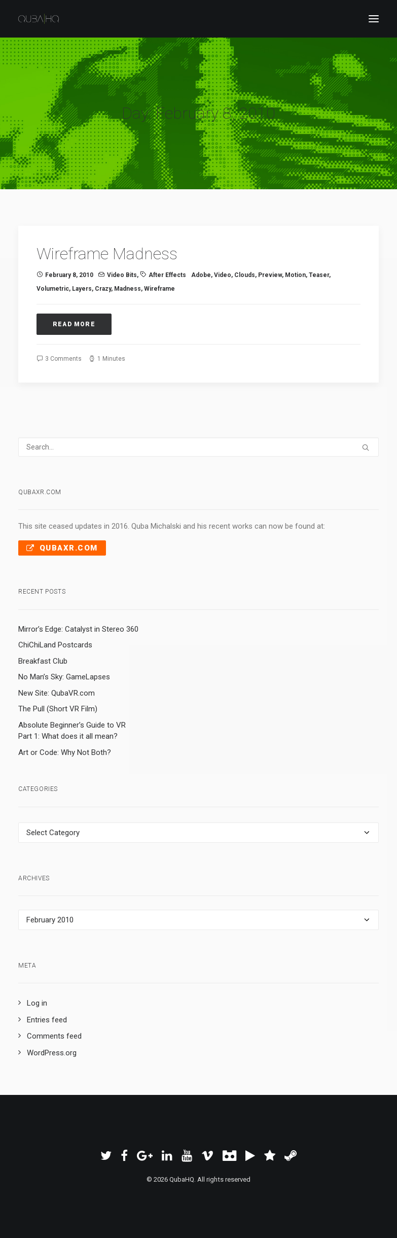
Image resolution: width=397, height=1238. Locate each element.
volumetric (53, 288)
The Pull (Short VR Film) (57, 708)
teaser (319, 275)
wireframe (159, 288)
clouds (244, 275)
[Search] (198, 447)
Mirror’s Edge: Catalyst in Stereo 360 (78, 629)
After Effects (167, 275)
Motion (295, 275)
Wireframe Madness (107, 253)
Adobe (201, 275)
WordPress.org (52, 1052)
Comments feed (54, 1036)
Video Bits (122, 275)
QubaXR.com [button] (62, 548)
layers (82, 288)
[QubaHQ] (38, 19)
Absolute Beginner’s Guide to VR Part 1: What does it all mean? (72, 730)
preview (270, 275)
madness (127, 288)
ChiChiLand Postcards (55, 644)
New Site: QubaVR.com (56, 693)
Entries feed (47, 1019)
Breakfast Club (42, 661)
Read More (74, 324)
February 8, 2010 (69, 275)
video (222, 275)
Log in (37, 1003)
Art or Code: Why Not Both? (64, 752)
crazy (103, 288)
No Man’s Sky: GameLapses (64, 676)
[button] (373, 19)
